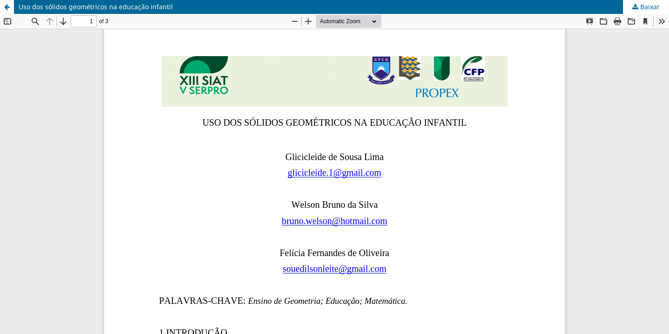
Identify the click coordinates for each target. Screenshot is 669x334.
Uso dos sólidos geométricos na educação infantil (96, 6)
